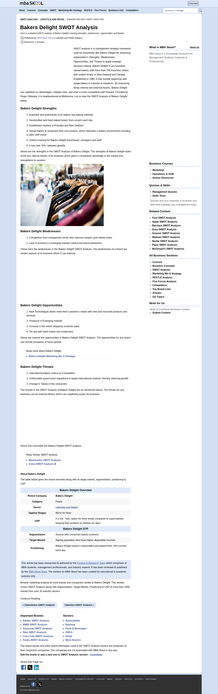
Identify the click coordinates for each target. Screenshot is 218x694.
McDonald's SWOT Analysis (168, 249)
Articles (156, 293)
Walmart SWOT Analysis (166, 237)
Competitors (159, 285)
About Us (194, 47)
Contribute (96, 654)
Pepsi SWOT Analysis (164, 245)
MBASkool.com (33, 690)
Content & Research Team (91, 563)
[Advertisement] (45, 68)
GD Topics (158, 297)
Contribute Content (84, 679)
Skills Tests (159, 195)
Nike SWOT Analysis (34, 632)
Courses (193, 3)
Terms (54, 679)
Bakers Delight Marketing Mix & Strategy (52, 356)
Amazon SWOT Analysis (166, 233)
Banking (70, 624)
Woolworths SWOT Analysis (45, 460)
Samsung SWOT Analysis (37, 628)
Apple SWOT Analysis (164, 221)
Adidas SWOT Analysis (36, 620)
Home (22, 679)
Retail (68, 636)
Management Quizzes (164, 192)
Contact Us (43, 679)
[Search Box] (180, 10)
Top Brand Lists (161, 289)
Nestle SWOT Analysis (165, 241)
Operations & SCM (163, 174)
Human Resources (163, 177)
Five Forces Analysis (164, 281)
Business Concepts (163, 266)
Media (109, 679)
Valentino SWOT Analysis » (79, 605)
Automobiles (72, 620)
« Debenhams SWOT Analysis (39, 605)
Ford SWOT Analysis (164, 218)
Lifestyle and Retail (67, 507)
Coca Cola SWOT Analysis (38, 636)
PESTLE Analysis (162, 277)
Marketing (158, 170)
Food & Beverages (76, 628)
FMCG (69, 632)
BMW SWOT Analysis (35, 624)
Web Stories (150, 679)
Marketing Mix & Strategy (166, 273)
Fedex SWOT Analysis (35, 640)
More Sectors (73, 640)
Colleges (100, 679)
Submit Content (161, 312)
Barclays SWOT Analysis (166, 225)
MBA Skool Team (45, 38)
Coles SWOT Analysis (41, 464)
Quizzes (118, 679)
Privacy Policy (66, 679)
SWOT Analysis (161, 270)
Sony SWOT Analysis (164, 229)
